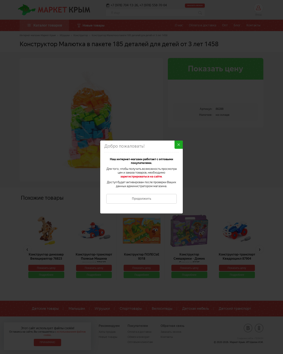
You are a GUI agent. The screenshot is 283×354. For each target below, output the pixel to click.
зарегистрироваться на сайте (141, 176)
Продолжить (141, 198)
